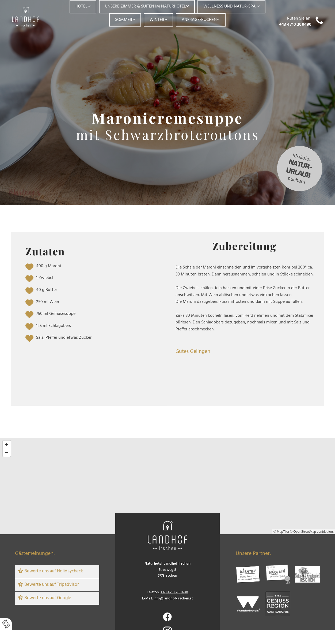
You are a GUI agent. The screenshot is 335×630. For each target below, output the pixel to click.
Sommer (123, 19)
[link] (83, 6)
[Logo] (31, 17)
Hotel (81, 6)
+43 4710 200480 (295, 24)
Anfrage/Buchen (199, 19)
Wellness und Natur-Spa (230, 6)
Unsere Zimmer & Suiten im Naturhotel (145, 6)
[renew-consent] (6, 624)
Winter (157, 19)
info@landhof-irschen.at (173, 598)
